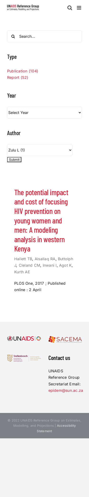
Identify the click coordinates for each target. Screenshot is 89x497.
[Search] (13, 36)
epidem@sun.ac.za (65, 390)
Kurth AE (22, 272)
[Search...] (44, 36)
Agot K (65, 265)
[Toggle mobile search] (69, 7)
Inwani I (50, 265)
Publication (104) (22, 71)
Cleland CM (29, 265)
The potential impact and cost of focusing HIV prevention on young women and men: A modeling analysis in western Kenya (41, 220)
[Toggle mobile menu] (79, 7)
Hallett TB (23, 258)
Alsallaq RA (45, 258)
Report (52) (17, 77)
